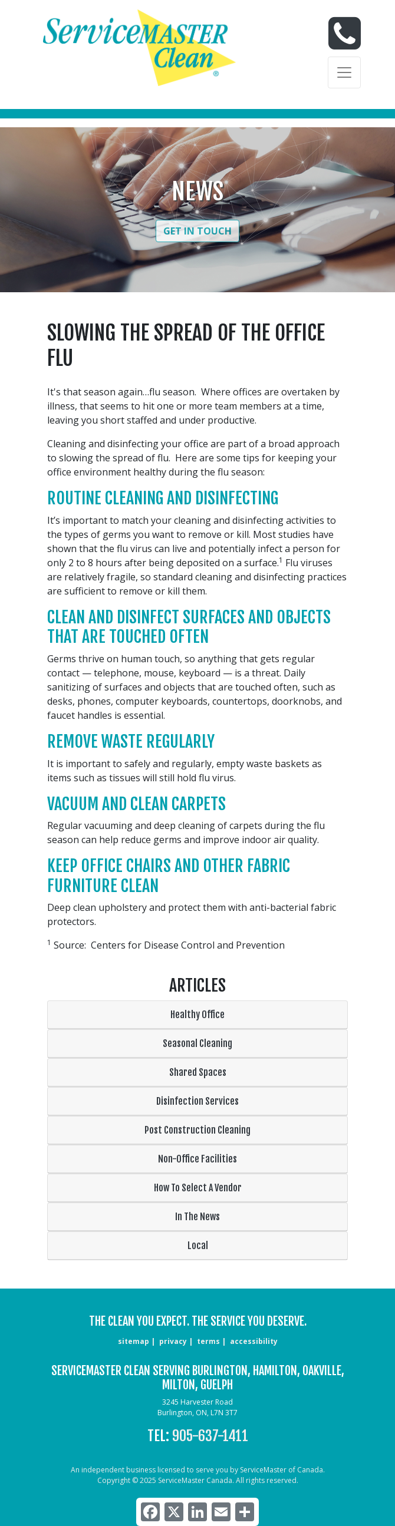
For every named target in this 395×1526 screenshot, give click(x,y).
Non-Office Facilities (197, 1159)
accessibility (254, 1341)
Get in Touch (197, 230)
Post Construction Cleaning (197, 1130)
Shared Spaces (197, 1072)
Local (197, 1245)
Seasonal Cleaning (197, 1043)
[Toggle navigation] (344, 72)
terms (208, 1341)
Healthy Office (197, 1014)
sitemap (133, 1341)
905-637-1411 (210, 1436)
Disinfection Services (197, 1101)
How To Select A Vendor (198, 1188)
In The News (197, 1217)
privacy (173, 1341)
